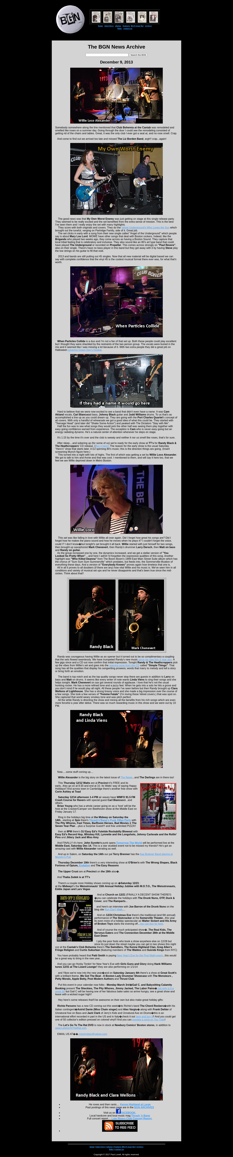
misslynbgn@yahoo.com (93, 1034)
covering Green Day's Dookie (85, 350)
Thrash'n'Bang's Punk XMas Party (110, 820)
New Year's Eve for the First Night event (140, 955)
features (126, 26)
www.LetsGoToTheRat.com (71, 1028)
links (119, 28)
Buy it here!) (102, 446)
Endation (84, 865)
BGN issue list (137, 26)
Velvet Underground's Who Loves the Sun (145, 227)
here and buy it (144, 1016)
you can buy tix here (151, 923)
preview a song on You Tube (148, 1019)
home (100, 26)
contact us (127, 28)
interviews (109, 26)
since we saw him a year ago (155, 659)
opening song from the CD (124, 665)
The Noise (126, 777)
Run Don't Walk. (114, 909)
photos (118, 26)
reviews (148, 26)
